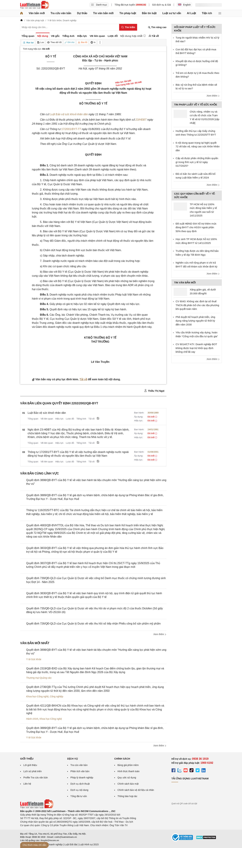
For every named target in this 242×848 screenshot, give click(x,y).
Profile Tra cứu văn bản (35, 777)
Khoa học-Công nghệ (37, 696)
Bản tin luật (149, 13)
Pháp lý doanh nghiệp (81, 777)
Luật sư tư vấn (171, 13)
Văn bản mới (37, 13)
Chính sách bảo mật (128, 783)
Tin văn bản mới (103, 13)
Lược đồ (70, 418)
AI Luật (191, 13)
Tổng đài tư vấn (78, 796)
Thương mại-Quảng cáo (38, 677)
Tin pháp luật (127, 13)
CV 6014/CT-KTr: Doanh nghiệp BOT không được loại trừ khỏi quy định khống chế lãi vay (196, 348)
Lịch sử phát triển (32, 771)
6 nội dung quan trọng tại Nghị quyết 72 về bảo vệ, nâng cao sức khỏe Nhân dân (197, 146)
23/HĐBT (141, 119)
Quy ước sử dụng (126, 777)
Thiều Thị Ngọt (154, 390)
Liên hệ (27, 783)
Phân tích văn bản (79, 771)
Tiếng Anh (81, 418)
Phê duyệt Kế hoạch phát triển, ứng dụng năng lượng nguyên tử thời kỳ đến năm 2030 (195, 321)
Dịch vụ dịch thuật (80, 783)
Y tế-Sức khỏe (33, 659)
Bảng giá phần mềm (128, 765)
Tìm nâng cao (157, 27)
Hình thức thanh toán (128, 771)
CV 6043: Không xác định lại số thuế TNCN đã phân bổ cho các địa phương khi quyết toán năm (197, 305)
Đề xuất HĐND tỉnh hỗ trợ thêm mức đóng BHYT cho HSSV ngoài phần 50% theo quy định (196, 227)
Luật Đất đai (70, 844)
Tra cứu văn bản (61, 13)
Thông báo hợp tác (127, 796)
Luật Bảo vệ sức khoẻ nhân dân (69, 114)
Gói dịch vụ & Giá (161, 4)
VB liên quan (47, 418)
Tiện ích (207, 13)
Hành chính (32, 718)
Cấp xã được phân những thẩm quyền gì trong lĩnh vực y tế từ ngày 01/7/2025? (197, 162)
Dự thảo (82, 13)
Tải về (83, 379)
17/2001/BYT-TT (71, 129)
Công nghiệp (56, 696)
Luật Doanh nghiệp (53, 844)
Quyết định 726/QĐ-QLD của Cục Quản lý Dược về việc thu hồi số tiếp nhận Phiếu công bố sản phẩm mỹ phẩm (93, 623)
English (184, 4)
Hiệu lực (59, 418)
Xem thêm (159, 634)
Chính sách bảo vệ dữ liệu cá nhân (135, 790)
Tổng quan (33, 418)
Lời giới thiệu (30, 765)
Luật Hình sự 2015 (89, 844)
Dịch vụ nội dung (79, 790)
